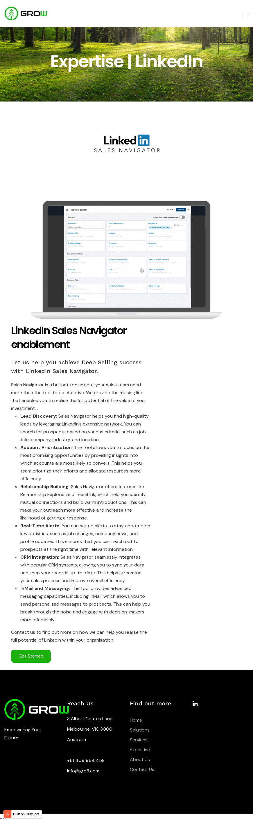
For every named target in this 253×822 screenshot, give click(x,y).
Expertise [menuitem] (140, 750)
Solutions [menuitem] (140, 730)
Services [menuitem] (139, 740)
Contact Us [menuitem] (142, 769)
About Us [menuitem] (140, 759)
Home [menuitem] (136, 720)
